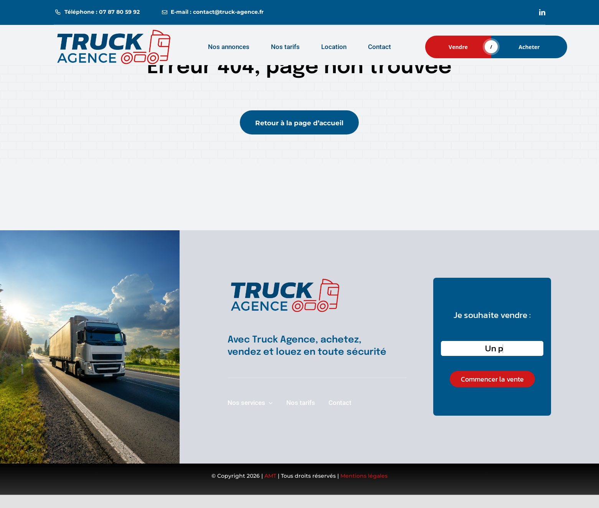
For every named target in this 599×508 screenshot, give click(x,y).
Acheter (529, 47)
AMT (270, 475)
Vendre (458, 47)
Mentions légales (364, 475)
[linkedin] (542, 12)
